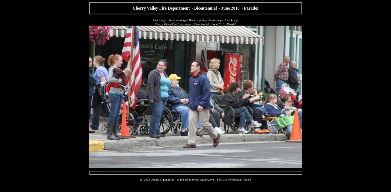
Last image (231, 20)
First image (159, 20)
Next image (216, 20)
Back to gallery (198, 20)
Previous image (177, 20)
